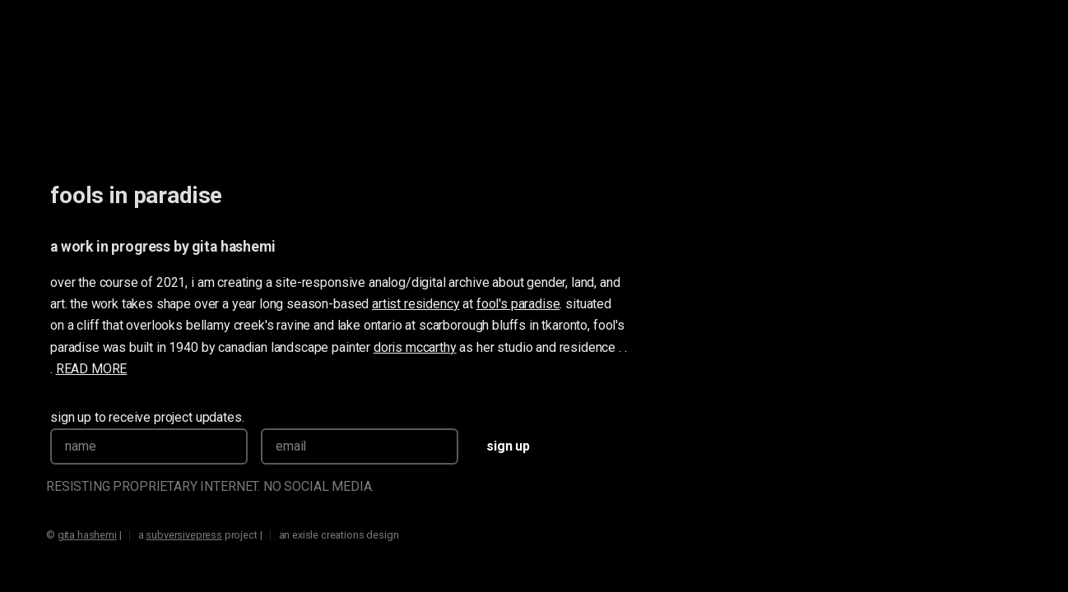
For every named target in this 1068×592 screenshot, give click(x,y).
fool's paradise (518, 304)
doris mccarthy (415, 347)
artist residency (415, 304)
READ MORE (92, 369)
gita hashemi (233, 246)
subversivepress (184, 535)
